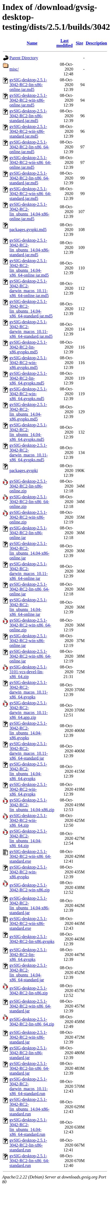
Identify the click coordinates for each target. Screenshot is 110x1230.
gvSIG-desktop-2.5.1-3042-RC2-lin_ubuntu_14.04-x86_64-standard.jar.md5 (31, 308)
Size (79, 43)
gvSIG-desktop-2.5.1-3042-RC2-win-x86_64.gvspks (28, 789)
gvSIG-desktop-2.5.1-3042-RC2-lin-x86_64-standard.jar (29, 1068)
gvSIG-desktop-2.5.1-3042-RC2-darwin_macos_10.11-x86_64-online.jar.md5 (29, 288)
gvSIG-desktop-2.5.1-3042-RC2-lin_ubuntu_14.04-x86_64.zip (28, 838)
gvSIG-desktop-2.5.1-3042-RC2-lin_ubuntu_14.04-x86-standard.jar (29, 905)
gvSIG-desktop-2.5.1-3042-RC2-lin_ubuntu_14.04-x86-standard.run (29, 1106)
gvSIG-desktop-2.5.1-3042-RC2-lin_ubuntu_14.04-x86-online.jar (29, 550)
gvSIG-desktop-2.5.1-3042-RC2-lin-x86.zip (28, 990)
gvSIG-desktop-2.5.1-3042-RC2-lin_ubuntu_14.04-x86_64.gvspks (28, 771)
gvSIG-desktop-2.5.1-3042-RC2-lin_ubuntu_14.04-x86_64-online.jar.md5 (29, 267)
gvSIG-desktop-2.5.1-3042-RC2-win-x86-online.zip (28, 517)
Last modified (64, 43)
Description (96, 43)
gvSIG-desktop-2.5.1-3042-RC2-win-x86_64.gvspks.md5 (28, 394)
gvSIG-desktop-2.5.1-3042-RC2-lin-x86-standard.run (28, 1145)
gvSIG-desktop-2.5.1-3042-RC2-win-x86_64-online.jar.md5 (30, 162)
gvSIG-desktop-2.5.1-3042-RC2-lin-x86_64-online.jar (29, 589)
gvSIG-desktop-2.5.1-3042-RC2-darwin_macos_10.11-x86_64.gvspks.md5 (28, 452)
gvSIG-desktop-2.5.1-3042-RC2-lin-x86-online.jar (28, 533)
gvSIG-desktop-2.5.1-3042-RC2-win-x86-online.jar (28, 641)
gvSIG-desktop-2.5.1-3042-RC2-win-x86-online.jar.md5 (28, 100)
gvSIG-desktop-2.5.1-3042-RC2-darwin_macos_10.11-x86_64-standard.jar (28, 750)
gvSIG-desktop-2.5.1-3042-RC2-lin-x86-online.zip (28, 486)
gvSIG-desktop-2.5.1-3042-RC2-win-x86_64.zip (28, 820)
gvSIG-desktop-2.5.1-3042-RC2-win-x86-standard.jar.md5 (28, 131)
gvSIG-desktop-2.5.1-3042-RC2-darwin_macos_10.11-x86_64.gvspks (28, 689)
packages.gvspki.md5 (28, 229)
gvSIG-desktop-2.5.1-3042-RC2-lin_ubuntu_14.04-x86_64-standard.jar (28, 972)
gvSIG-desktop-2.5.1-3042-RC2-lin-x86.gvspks (31, 939)
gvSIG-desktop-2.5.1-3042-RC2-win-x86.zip (29, 887)
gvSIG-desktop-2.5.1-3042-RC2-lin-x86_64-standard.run (29, 1161)
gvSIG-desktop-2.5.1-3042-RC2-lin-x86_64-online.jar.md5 (29, 147)
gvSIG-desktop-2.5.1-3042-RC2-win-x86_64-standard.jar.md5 (30, 193)
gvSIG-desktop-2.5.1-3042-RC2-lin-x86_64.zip (31, 1021)
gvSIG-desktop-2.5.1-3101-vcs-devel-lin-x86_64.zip (28, 672)
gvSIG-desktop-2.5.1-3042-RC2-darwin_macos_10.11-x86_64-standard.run (28, 1086)
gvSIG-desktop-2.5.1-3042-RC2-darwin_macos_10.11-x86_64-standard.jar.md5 (31, 329)
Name (32, 43)
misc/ (14, 69)
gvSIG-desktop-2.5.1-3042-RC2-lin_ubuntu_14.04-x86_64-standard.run (28, 1127)
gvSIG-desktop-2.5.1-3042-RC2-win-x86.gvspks (28, 872)
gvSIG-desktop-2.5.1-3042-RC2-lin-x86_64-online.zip (29, 502)
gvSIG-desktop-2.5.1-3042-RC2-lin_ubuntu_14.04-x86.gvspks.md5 (28, 411)
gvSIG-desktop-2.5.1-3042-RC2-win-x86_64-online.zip (30, 625)
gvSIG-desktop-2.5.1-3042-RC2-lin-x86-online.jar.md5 (28, 85)
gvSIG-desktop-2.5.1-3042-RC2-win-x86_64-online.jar (30, 656)
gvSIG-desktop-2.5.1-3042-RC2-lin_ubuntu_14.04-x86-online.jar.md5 (29, 211)
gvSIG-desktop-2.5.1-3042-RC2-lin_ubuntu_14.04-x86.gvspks (28, 730)
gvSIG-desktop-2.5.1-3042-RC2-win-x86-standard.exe (28, 923)
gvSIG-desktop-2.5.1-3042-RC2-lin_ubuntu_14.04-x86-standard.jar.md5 (29, 247)
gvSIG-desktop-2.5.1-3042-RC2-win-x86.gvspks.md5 (28, 363)
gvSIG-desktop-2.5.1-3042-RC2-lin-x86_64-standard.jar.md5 (29, 178)
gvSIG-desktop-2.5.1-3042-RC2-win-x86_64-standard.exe (30, 856)
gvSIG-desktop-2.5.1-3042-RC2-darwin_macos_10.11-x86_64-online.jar (28, 571)
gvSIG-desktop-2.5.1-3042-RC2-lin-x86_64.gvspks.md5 (28, 378)
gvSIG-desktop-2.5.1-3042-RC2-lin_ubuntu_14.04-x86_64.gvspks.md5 (28, 432)
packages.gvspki (23, 470)
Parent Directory (23, 58)
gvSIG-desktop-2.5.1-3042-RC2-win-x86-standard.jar (28, 1037)
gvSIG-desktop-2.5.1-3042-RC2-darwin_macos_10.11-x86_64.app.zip (28, 710)
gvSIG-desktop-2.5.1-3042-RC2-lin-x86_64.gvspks (28, 954)
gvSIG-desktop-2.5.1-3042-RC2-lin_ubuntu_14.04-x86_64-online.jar (28, 607)
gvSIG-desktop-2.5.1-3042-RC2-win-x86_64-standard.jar (30, 1006)
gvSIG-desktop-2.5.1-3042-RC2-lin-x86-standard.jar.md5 (28, 116)
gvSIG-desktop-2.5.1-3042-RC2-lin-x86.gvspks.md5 (28, 347)
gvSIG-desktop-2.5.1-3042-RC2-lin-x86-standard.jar (28, 1053)
